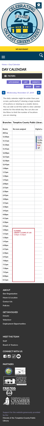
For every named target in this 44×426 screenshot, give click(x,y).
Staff (5, 341)
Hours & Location (10, 297)
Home (4, 64)
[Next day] (38, 92)
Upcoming (14, 82)
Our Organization (10, 293)
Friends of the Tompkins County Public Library (19, 419)
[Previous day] (3, 92)
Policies (6, 305)
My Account (22, 49)
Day (38, 86)
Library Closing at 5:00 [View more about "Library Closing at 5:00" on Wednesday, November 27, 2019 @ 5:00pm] (22, 232)
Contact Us (7, 301)
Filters (9, 77)
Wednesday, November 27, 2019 (20, 93)
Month (36, 82)
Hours (39, 5)
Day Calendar (14, 64)
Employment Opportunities (14, 324)
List (26, 82)
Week (28, 86)
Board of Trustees (10, 345)
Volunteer (7, 320)
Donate (6, 316)
